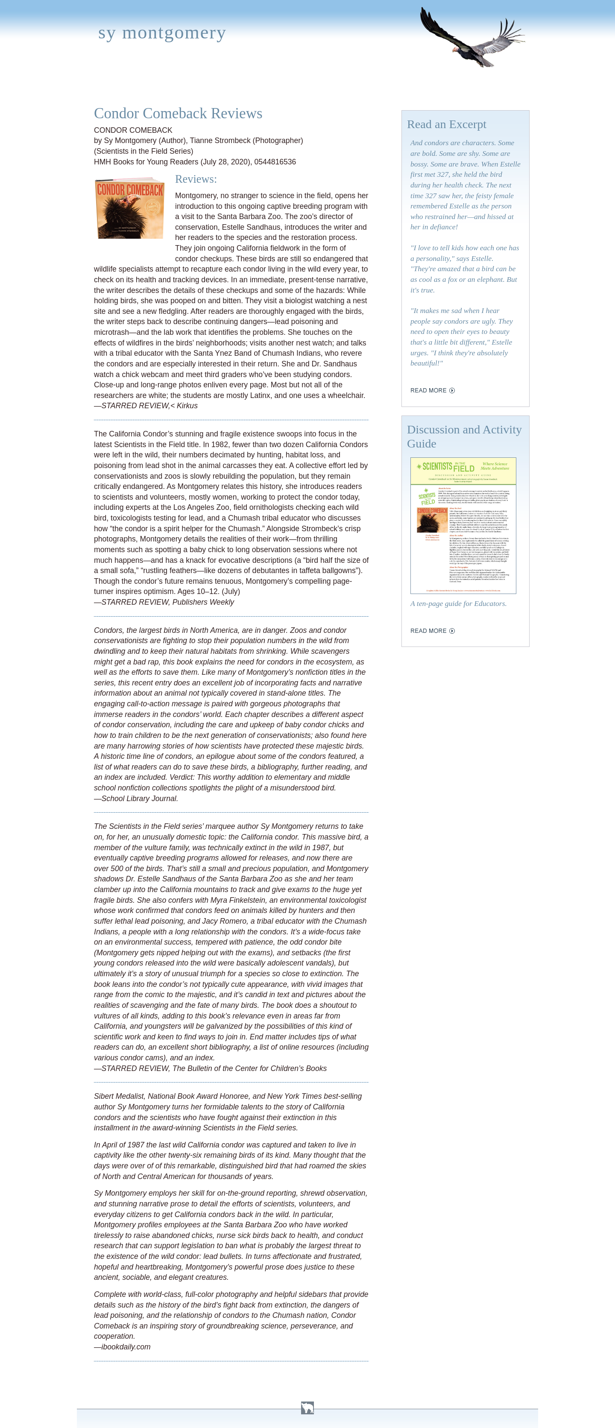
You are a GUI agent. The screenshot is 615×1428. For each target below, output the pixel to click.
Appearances (175, 86)
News (223, 86)
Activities (296, 86)
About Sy (344, 86)
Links (382, 86)
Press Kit (421, 86)
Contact (468, 86)
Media (255, 86)
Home (92, 86)
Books (125, 86)
